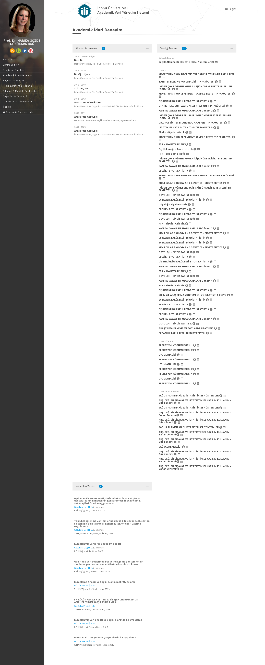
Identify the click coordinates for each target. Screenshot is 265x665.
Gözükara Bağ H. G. (83, 507)
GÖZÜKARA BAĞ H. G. (84, 585)
